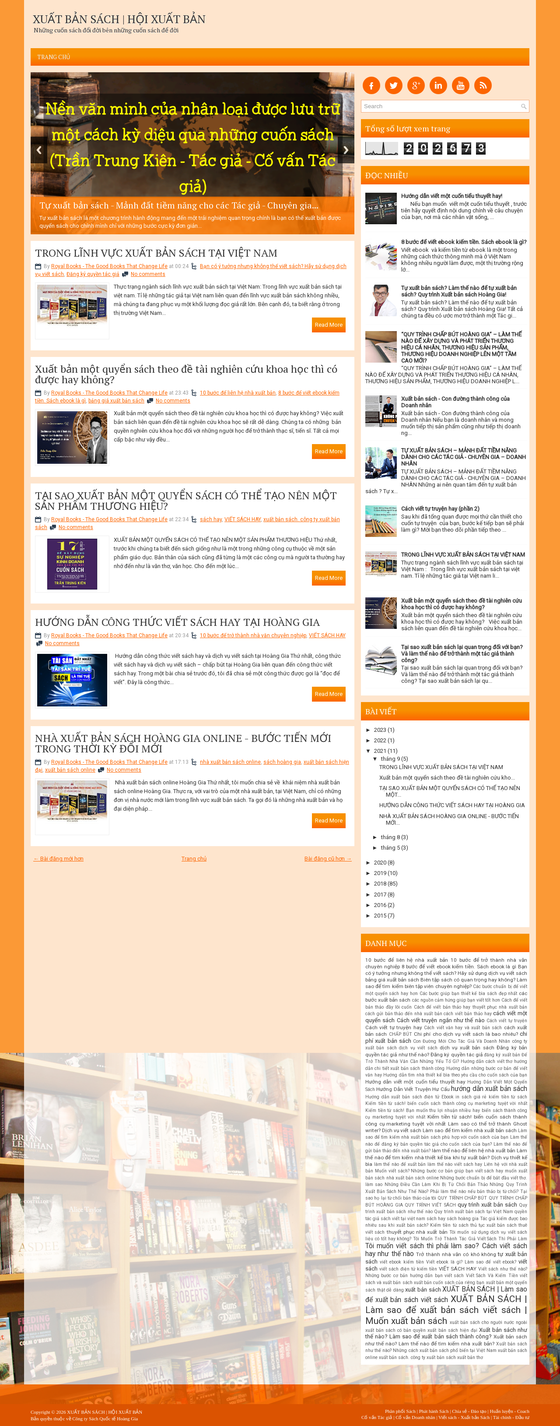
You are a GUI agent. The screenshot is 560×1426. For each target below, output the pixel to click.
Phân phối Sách (400, 1411)
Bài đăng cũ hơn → (328, 858)
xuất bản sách (423, 1289)
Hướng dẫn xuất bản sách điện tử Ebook (409, 1097)
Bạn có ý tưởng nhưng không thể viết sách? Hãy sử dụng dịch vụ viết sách (446, 970)
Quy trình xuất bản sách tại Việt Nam (473, 1211)
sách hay (211, 519)
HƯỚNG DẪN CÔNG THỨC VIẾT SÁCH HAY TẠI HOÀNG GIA (177, 622)
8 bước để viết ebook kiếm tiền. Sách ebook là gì (459, 967)
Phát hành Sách (434, 1411)
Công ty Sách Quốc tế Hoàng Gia (105, 1418)
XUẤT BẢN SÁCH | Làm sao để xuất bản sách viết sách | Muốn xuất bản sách (446, 1310)
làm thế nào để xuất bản (400, 1164)
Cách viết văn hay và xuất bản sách (463, 1028)
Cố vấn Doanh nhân (415, 1417)
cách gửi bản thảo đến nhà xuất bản (403, 1014)
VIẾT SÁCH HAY (242, 519)
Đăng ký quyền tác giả (92, 274)
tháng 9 (390, 758)
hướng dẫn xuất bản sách (489, 1089)
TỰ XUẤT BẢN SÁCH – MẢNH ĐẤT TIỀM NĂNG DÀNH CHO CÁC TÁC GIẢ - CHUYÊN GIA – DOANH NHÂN (463, 457)
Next (346, 150)
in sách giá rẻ (470, 1097)
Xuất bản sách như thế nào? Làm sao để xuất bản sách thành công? (446, 1333)
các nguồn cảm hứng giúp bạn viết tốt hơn (456, 1000)
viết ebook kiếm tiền (402, 1262)
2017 (380, 894)
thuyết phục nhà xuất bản (417, 1232)
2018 (380, 883)
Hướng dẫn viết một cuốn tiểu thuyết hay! (451, 196)
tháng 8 (390, 837)
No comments (148, 274)
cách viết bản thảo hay (467, 1014)
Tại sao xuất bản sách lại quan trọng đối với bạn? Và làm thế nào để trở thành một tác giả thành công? (462, 654)
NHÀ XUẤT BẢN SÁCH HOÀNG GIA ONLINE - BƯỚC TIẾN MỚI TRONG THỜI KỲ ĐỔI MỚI (183, 743)
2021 (380, 751)
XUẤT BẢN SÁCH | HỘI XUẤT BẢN (119, 18)
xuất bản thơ (470, 1357)
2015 (380, 915)
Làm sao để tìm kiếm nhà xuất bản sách (470, 1130)
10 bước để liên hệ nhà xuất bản (238, 393)
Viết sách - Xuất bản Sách (464, 1417)
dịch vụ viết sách (418, 1048)
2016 (380, 905)
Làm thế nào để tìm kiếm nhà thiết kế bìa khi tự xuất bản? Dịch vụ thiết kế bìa (446, 1157)
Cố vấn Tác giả (376, 1417)
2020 (380, 862)
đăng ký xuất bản (502, 1055)
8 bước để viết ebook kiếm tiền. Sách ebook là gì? (464, 242)
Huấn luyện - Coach (509, 1411)
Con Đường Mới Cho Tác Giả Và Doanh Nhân (461, 1041)
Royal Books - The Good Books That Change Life (109, 266)
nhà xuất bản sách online (230, 762)
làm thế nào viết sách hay (455, 1164)
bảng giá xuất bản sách (116, 401)
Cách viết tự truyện (506, 1021)
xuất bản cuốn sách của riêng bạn (449, 1282)
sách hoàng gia (282, 762)
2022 (380, 740)
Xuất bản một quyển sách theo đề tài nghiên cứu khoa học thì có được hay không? (186, 374)
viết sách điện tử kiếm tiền (408, 1269)
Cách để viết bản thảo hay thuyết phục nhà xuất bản (470, 1007)
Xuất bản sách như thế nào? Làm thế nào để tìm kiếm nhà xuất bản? (446, 1340)
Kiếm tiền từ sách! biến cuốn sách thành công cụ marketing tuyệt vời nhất (446, 1103)
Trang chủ (53, 57)
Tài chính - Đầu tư (511, 1417)
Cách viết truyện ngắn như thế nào (441, 1020)
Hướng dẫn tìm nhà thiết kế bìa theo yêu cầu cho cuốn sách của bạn (455, 1075)
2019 (380, 873)
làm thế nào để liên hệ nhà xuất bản (473, 1150)
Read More (329, 324)
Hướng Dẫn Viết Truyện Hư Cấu (412, 1089)
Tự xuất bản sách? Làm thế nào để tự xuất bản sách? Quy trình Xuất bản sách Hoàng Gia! (459, 291)
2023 (380, 730)
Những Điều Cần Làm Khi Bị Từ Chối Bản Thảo (436, 1184)
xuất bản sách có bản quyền (395, 1330)
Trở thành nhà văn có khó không (456, 1254)
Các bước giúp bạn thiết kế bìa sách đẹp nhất (469, 993)
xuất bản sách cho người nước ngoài (488, 1322)
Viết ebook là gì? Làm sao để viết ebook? (471, 1262)
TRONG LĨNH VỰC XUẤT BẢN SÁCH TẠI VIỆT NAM (156, 252)
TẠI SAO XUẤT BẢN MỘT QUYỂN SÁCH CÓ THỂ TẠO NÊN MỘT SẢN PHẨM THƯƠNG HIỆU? (186, 500)
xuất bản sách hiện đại (452, 1330)
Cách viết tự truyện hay (393, 1027)
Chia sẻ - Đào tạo (469, 1411)
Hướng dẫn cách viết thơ (487, 1061)
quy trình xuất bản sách (487, 1204)
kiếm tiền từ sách (508, 1097)
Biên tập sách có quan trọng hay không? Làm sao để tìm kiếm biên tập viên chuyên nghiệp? (446, 983)
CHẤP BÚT (400, 1034)
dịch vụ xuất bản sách (467, 1048)
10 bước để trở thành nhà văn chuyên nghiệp (253, 635)
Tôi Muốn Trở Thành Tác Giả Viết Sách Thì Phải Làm (470, 1239)
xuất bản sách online (70, 770)
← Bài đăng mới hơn (58, 858)
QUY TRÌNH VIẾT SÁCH (430, 1205)
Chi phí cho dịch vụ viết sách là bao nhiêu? (466, 1034)
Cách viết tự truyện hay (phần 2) (440, 508)
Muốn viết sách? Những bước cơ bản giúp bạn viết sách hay (439, 1171)
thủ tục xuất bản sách (493, 1225)
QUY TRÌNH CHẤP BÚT (462, 1198)
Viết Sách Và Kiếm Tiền (492, 1275)
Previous (39, 150)
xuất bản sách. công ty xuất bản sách (417, 1357)
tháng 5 (390, 847)
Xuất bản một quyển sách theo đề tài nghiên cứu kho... (447, 777)
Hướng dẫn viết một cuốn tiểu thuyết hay (415, 1082)
